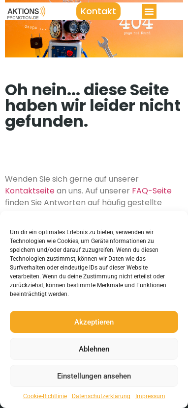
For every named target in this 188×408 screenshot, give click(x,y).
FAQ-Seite (152, 190)
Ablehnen (94, 349)
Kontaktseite (30, 190)
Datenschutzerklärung (101, 396)
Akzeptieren (94, 322)
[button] (149, 11)
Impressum (150, 396)
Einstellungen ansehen (94, 376)
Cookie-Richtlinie (45, 396)
